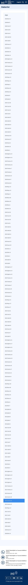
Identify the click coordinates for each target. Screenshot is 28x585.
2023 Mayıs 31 (8, 300)
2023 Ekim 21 (8, 248)
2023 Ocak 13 (8, 314)
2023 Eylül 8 (7, 263)
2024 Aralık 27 (8, 117)
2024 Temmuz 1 (8, 172)
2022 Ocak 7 (7, 442)
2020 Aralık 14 (8, 519)
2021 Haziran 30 (8, 493)
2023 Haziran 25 (8, 289)
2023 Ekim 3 (7, 256)
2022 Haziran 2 (8, 380)
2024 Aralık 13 (8, 132)
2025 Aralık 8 (7, 40)
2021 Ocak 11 (8, 511)
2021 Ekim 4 (7, 467)
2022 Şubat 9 (8, 413)
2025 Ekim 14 (8, 55)
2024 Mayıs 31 (8, 186)
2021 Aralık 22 (8, 446)
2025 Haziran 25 (8, 70)
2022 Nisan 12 (8, 398)
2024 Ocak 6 (7, 223)
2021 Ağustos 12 (8, 471)
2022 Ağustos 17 (8, 343)
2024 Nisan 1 (7, 205)
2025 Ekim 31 (8, 48)
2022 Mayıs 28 (8, 383)
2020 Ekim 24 (8, 533)
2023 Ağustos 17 (8, 267)
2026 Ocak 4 (7, 33)
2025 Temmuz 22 (8, 62)
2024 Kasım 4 (8, 143)
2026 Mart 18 (8, 18)
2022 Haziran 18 (8, 365)
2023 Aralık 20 (8, 230)
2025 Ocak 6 (7, 113)
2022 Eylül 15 (8, 336)
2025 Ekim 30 (8, 51)
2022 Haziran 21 (8, 362)
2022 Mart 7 (7, 405)
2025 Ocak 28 (8, 102)
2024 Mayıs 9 (8, 194)
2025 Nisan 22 (8, 88)
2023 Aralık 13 (8, 237)
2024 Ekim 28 (8, 146)
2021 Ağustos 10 (8, 475)
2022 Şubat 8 (8, 416)
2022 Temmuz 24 (8, 358)
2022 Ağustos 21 (8, 340)
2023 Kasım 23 (8, 241)
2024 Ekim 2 (7, 150)
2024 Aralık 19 (8, 124)
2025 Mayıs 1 (8, 84)
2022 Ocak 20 (8, 435)
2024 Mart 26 (8, 208)
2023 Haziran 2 (8, 296)
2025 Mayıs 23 (8, 77)
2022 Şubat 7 (8, 420)
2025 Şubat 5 (8, 99)
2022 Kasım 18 (8, 329)
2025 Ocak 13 (8, 110)
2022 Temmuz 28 (8, 351)
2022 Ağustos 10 (8, 347)
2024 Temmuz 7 (8, 168)
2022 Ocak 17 (8, 438)
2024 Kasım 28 (8, 135)
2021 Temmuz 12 (8, 489)
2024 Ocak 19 (8, 216)
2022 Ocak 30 (8, 427)
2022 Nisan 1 (7, 402)
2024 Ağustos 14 (8, 157)
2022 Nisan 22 (8, 391)
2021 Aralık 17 (8, 449)
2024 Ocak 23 (8, 212)
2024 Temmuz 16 (8, 164)
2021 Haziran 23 (8, 500)
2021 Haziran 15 (8, 504)
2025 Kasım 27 (8, 44)
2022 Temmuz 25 (8, 354)
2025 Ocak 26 (8, 106)
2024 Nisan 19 (8, 201)
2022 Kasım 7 (8, 332)
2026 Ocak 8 (7, 29)
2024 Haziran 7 (8, 179)
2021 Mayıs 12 (8, 508)
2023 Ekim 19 (8, 252)
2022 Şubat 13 (8, 409)
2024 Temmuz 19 (8, 161)
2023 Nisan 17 (8, 307)
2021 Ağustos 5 (8, 478)
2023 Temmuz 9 (8, 281)
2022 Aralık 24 (8, 321)
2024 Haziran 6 (8, 183)
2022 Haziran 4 (8, 376)
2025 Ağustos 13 (8, 59)
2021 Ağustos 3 (8, 482)
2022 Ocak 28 (8, 431)
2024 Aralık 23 (8, 121)
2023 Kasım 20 (8, 245)
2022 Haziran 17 (8, 369)
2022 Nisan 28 (8, 387)
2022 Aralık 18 (8, 325)
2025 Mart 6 (7, 95)
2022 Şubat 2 (8, 424)
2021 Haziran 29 (8, 497)
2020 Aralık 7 (7, 522)
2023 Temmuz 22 (8, 278)
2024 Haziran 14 (8, 175)
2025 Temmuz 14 (8, 66)
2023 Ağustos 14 (8, 270)
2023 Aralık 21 (8, 227)
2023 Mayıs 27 (8, 303)
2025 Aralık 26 (8, 37)
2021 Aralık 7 (7, 456)
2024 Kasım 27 (8, 139)
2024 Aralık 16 (8, 128)
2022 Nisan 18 (8, 394)
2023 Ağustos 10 (8, 274)
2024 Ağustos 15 (8, 154)
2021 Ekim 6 (7, 464)
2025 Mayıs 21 (8, 80)
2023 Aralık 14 (8, 234)
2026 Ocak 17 (8, 26)
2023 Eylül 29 (8, 259)
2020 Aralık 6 (7, 526)
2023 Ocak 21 (8, 310)
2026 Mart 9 (7, 22)
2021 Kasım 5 (8, 460)
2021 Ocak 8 (7, 515)
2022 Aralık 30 (8, 318)
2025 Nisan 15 (8, 91)
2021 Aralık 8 (7, 453)
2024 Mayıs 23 (8, 190)
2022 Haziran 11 (8, 373)
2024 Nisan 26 (8, 197)
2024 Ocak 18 (8, 219)
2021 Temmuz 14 (8, 486)
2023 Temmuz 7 (8, 285)
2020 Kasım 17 (8, 529)
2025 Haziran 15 (8, 73)
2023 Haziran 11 (8, 292)
